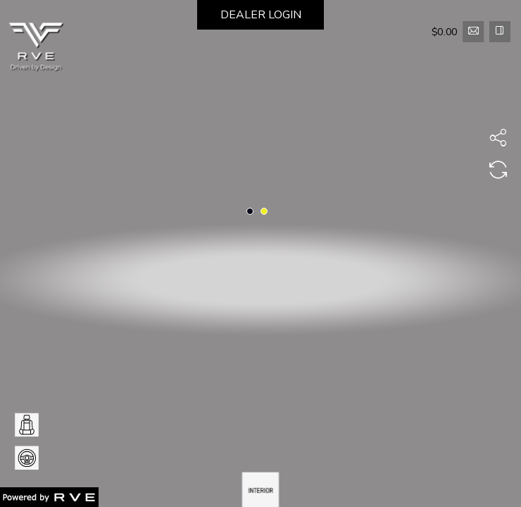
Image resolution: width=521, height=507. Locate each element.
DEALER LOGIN (260, 15)
